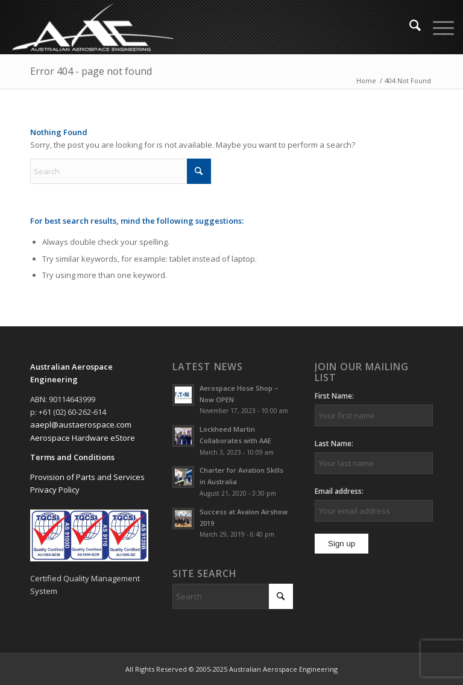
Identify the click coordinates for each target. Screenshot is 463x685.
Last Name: (334, 443)
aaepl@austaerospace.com (80, 424)
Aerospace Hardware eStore (82, 437)
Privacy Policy (55, 489)
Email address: (339, 491)
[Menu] (437, 27)
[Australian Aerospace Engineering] (93, 27)
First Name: (334, 396)
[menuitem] (409, 27)
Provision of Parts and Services (87, 477)
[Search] (409, 27)
